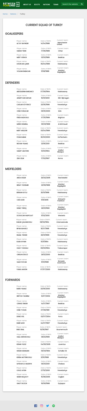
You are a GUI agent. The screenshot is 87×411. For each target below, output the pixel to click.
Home (5, 14)
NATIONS (46, 4)
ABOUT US (27, 4)
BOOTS (37, 4)
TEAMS (55, 4)
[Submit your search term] (82, 4)
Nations (13, 14)
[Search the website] (70, 4)
